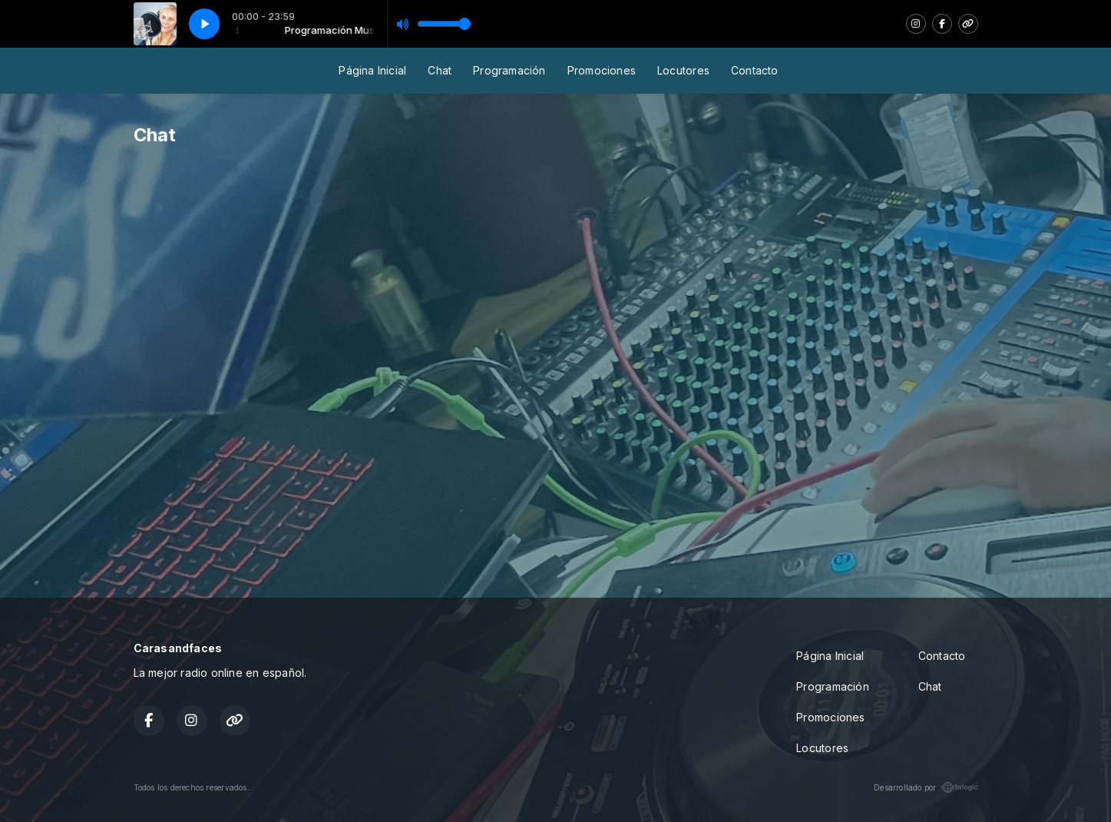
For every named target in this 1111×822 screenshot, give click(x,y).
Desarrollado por (925, 787)
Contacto (755, 70)
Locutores (683, 70)
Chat (439, 70)
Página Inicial (372, 70)
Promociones (601, 70)
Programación (509, 70)
